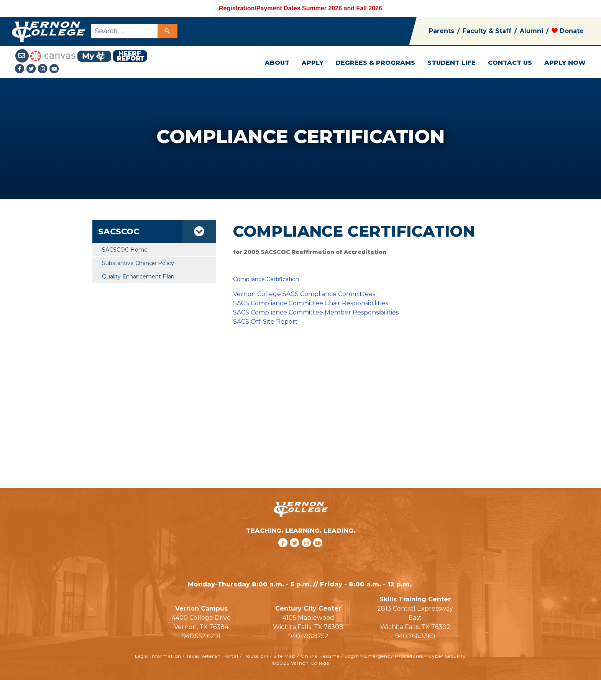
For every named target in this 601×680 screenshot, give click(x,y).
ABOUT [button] (277, 62)
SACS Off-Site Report (265, 321)
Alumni (531, 31)
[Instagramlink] (43, 69)
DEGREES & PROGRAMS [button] (375, 62)
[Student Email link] (23, 55)
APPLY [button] (312, 62)
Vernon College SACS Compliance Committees (304, 294)
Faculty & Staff (487, 31)
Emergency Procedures (393, 656)
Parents (441, 31)
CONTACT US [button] (510, 62)
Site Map (284, 656)
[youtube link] (54, 69)
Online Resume (320, 656)
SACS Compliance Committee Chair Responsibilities (310, 303)
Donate (568, 31)
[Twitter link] (32, 69)
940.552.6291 (201, 636)
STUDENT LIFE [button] (451, 62)
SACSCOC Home (125, 249)
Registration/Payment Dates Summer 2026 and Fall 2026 (300, 8)
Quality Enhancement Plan (138, 276)
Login (352, 656)
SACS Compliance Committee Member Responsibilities (316, 312)
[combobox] (133, 31)
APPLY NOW (565, 62)
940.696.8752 (308, 636)
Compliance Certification (266, 279)
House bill (255, 656)
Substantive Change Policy (138, 263)
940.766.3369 (415, 636)
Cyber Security (447, 656)
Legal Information (158, 656)
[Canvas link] (53, 55)
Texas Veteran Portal (212, 656)
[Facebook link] (20, 69)
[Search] (167, 31)
